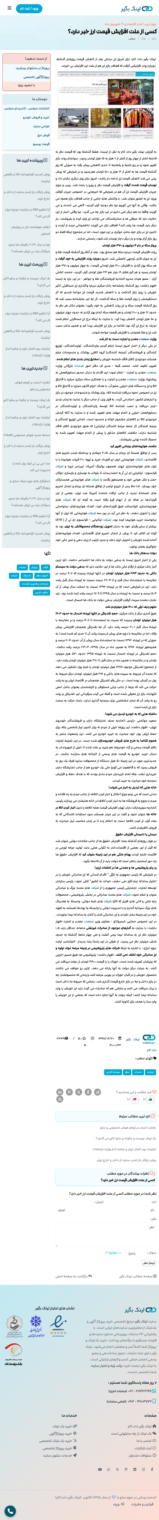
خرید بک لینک (64, 1426)
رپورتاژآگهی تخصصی (36, 77)
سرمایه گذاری (113, 1072)
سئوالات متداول (143, 1455)
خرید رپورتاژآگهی (63, 1433)
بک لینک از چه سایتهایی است (134, 1433)
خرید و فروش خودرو (36, 117)
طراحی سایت (41, 126)
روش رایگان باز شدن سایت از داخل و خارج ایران (126, 1160)
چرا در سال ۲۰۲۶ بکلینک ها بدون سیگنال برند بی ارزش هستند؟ (29, 247)
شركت (139, 459)
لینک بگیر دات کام (142, 1426)
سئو (127, 1072)
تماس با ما (146, 1440)
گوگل (45, 567)
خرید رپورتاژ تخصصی (59, 1448)
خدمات (79, 366)
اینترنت (150, 1072)
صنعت (144, 339)
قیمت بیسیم (41, 144)
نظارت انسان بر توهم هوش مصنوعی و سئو (128, 1127)
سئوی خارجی (41, 592)
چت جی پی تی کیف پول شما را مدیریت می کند (31, 466)
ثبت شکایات (146, 1448)
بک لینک (27, 575)
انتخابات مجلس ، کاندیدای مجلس (26, 108)
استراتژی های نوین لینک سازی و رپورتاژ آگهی (30, 484)
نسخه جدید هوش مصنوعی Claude (27, 435)
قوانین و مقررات (142, 1504)
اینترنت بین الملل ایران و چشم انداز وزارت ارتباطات (124, 1149)
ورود (118, 1504)
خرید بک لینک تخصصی (58, 1440)
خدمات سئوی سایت (60, 1455)
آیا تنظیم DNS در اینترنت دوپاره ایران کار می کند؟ (27, 212)
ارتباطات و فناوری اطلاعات (35, 584)
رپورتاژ (34, 567)
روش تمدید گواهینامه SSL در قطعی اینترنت (27, 177)
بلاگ (143, 40)
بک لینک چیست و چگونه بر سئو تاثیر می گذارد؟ (126, 1138)
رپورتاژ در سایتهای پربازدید (32, 68)
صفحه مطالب (138, 1276)
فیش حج (43, 135)
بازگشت (73, 1276)
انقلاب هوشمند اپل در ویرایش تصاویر (30, 230)
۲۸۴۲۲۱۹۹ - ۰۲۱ (132, 1391)
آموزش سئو (42, 575)
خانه (154, 40)
